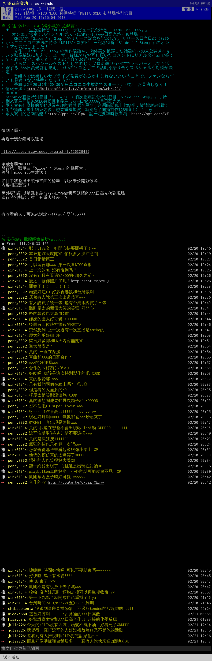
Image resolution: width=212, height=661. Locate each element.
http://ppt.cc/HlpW (66, 113)
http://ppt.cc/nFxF (150, 113)
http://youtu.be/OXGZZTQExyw (76, 482)
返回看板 (11, 657)
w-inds (44, 3)
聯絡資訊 (194, 3)
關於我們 (205, 3)
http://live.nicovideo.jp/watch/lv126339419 (45, 151)
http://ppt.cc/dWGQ (90, 281)
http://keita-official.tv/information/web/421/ (74, 88)
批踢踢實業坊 (15, 3)
